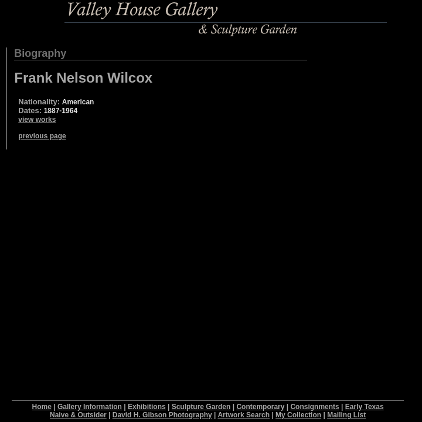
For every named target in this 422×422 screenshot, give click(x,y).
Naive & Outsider (78, 415)
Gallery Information (89, 407)
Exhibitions (147, 407)
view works (37, 119)
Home (42, 407)
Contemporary (260, 407)
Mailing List (346, 415)
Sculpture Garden (201, 407)
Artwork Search (243, 415)
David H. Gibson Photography (162, 415)
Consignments (314, 407)
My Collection (298, 415)
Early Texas (364, 407)
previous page (42, 136)
